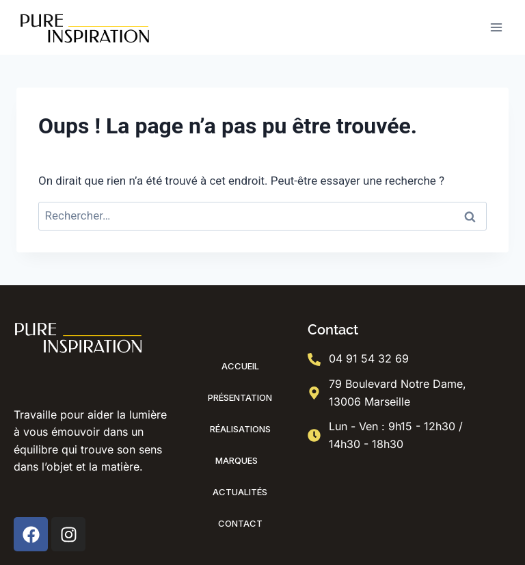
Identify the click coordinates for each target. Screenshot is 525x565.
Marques (240, 460)
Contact (240, 523)
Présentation (240, 397)
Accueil (240, 365)
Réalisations (240, 428)
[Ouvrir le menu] (496, 27)
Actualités (240, 491)
